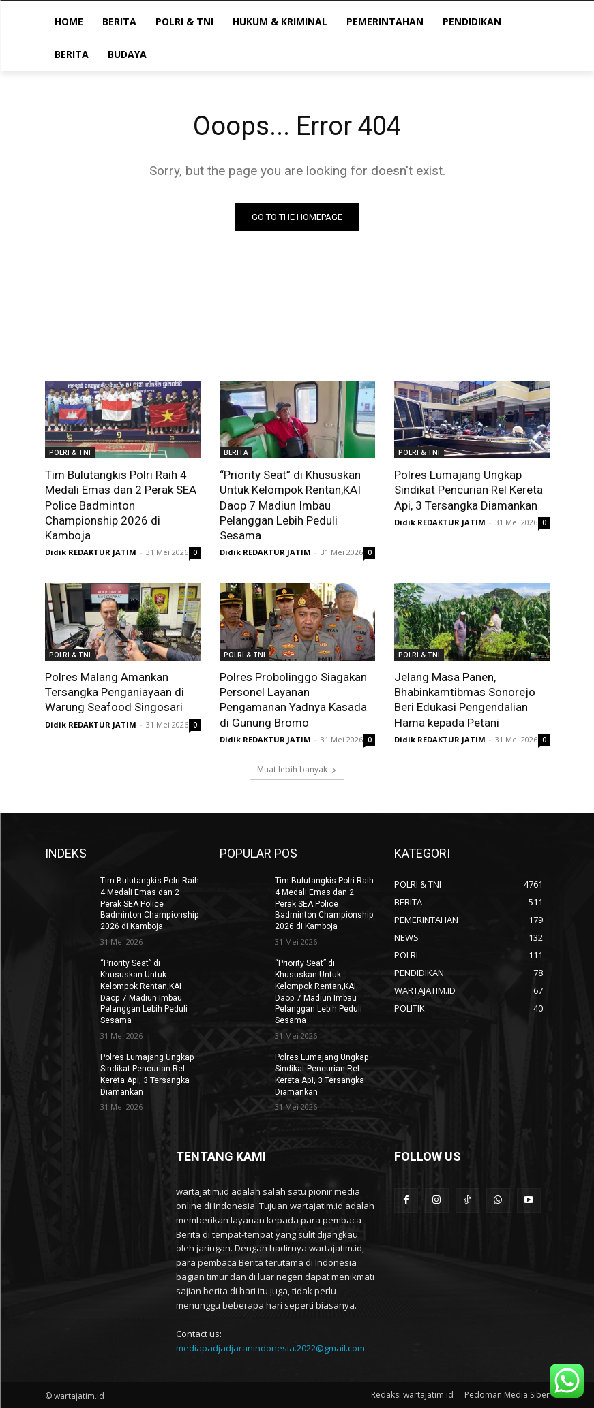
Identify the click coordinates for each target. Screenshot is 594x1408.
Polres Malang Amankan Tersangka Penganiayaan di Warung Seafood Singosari (114, 692)
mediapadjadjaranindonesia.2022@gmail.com (270, 1347)
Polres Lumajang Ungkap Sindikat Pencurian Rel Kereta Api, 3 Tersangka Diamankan (468, 490)
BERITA (236, 452)
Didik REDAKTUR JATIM (90, 552)
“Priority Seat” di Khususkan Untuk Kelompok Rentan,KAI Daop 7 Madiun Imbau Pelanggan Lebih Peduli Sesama (290, 505)
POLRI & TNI (70, 452)
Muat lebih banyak (297, 769)
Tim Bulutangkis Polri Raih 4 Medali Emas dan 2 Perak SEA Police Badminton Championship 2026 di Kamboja (120, 505)
